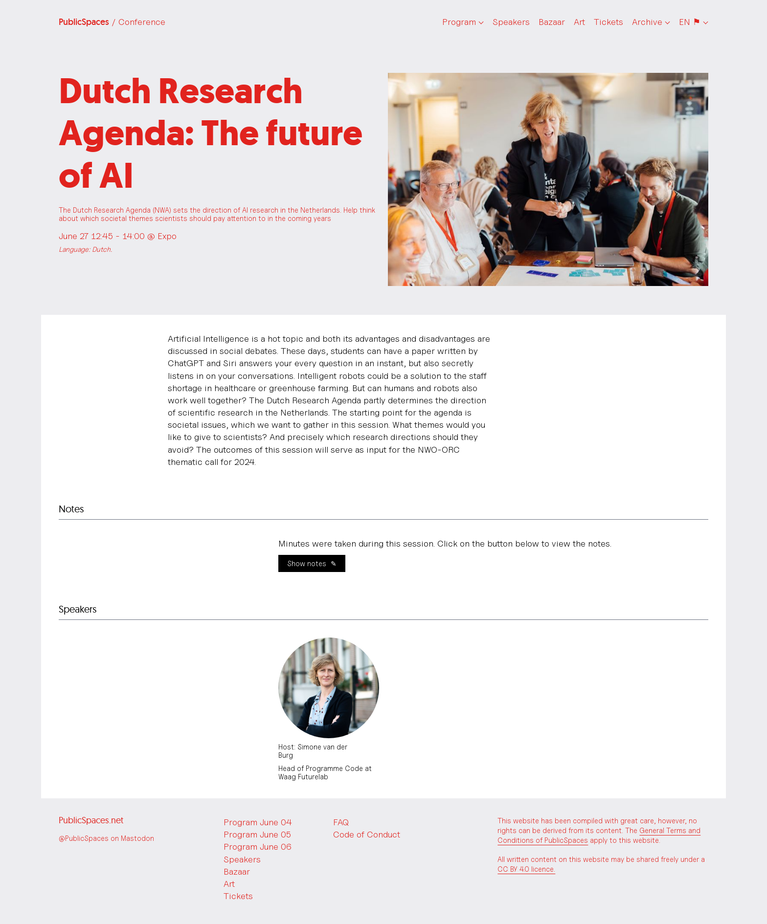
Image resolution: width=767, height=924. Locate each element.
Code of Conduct (366, 834)
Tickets (608, 22)
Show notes (306, 563)
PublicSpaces (112, 22)
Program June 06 (258, 846)
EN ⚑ (689, 22)
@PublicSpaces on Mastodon (106, 838)
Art (579, 22)
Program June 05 (257, 834)
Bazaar (552, 22)
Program (459, 22)
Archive (647, 22)
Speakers (511, 22)
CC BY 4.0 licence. (526, 869)
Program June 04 (258, 822)
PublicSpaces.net (91, 820)
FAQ (341, 822)
